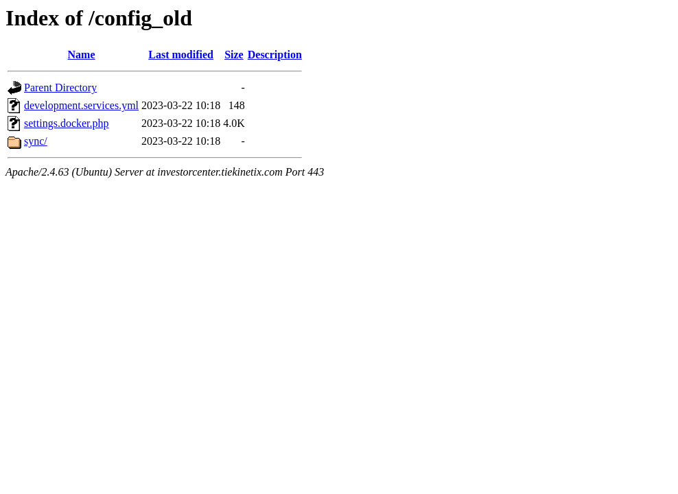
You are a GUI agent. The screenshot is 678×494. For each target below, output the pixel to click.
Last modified (180, 54)
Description (275, 54)
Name (81, 54)
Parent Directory (60, 87)
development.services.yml (81, 105)
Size (234, 54)
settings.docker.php (66, 123)
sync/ (35, 141)
